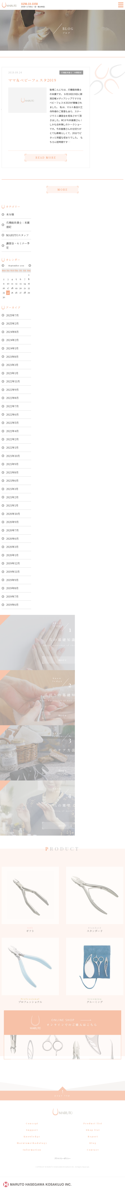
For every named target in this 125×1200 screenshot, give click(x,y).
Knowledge (32, 1142)
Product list (92, 1129)
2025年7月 (12, 315)
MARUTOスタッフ (17, 235)
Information (32, 1155)
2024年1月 (12, 348)
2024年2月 (12, 340)
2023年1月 (12, 373)
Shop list (93, 1136)
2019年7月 (12, 596)
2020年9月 (12, 522)
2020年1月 (12, 555)
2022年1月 (12, 447)
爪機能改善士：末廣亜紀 (18, 225)
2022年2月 (12, 439)
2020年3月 (12, 547)
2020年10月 (13, 514)
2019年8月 (12, 588)
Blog (93, 1149)
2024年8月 (12, 332)
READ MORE (45, 157)
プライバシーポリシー (62, 1164)
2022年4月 (12, 431)
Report (93, 1142)
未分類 (10, 214)
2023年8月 (12, 357)
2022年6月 (12, 414)
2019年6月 (12, 605)
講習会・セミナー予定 (18, 245)
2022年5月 (12, 423)
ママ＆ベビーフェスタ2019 (32, 80)
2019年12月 (13, 563)
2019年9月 (12, 580)
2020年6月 (12, 538)
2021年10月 (13, 456)
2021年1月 (12, 505)
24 (8, 292)
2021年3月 (12, 489)
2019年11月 (13, 572)
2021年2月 (12, 497)
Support (32, 1136)
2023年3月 (12, 365)
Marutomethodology (32, 1149)
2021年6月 (12, 480)
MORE (62, 189)
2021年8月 (12, 472)
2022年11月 (13, 381)
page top (62, 1101)
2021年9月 (12, 464)
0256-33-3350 (29, 4)
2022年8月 (12, 398)
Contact (93, 1155)
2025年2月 (12, 323)
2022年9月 (12, 390)
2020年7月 (12, 530)
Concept (32, 1129)
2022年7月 (12, 406)
